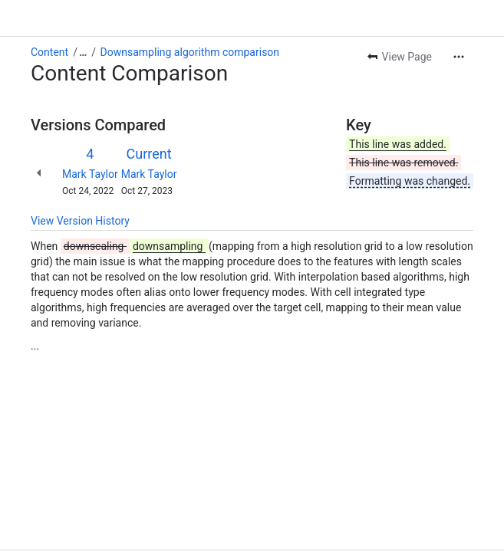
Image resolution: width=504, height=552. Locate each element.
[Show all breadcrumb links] (83, 52)
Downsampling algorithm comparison (190, 52)
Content (49, 52)
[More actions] (458, 56)
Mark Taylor (90, 174)
